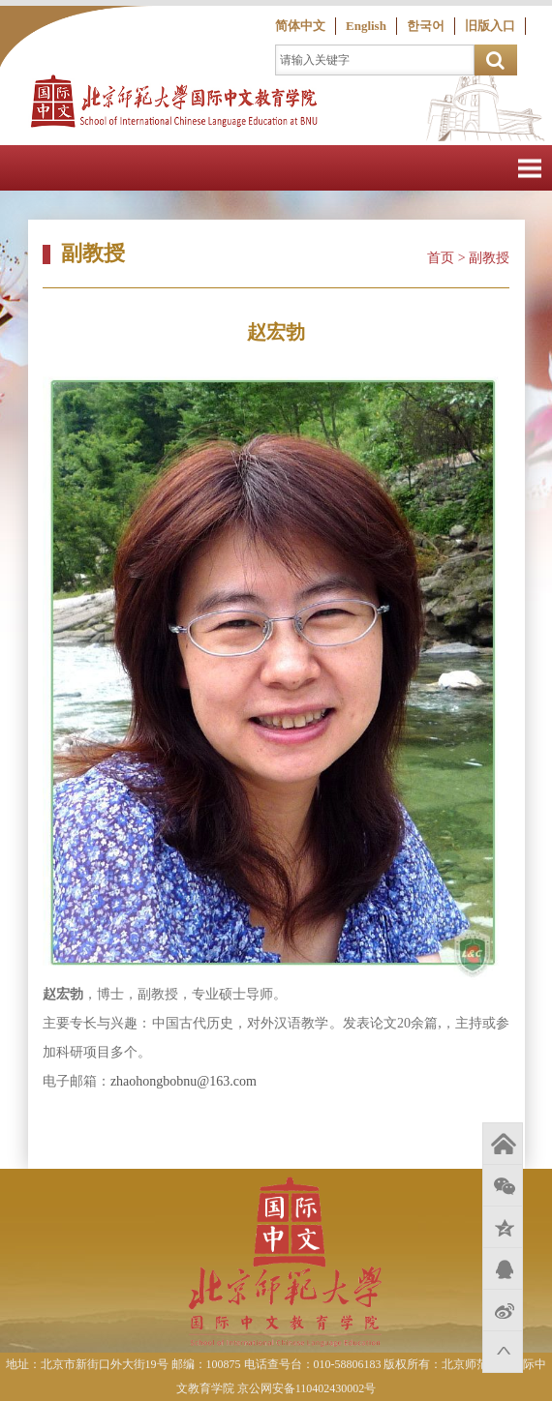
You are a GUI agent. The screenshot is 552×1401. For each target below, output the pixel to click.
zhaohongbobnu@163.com (183, 1081)
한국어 (426, 25)
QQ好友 (502, 1268)
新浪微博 (502, 1310)
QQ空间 (502, 1227)
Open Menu (529, 168)
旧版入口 (490, 25)
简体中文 (300, 25)
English (366, 25)
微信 (502, 1185)
